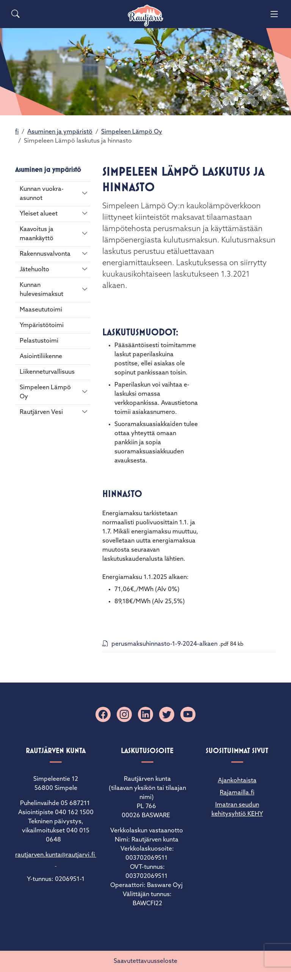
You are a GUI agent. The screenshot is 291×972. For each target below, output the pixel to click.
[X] (166, 714)
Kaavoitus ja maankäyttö (36, 234)
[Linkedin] (145, 714)
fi (17, 132)
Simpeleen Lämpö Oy (131, 132)
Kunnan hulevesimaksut (41, 289)
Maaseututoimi (41, 310)
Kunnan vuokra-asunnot (42, 193)
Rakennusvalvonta (45, 254)
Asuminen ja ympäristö (59, 132)
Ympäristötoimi (42, 325)
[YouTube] (188, 714)
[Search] (15, 14)
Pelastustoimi (39, 341)
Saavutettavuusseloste (145, 961)
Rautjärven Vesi (41, 412)
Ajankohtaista (237, 781)
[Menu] (274, 14)
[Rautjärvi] (145, 16)
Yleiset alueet (39, 214)
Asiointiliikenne (41, 357)
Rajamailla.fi (237, 793)
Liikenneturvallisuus (47, 372)
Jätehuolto (34, 270)
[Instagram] (124, 714)
